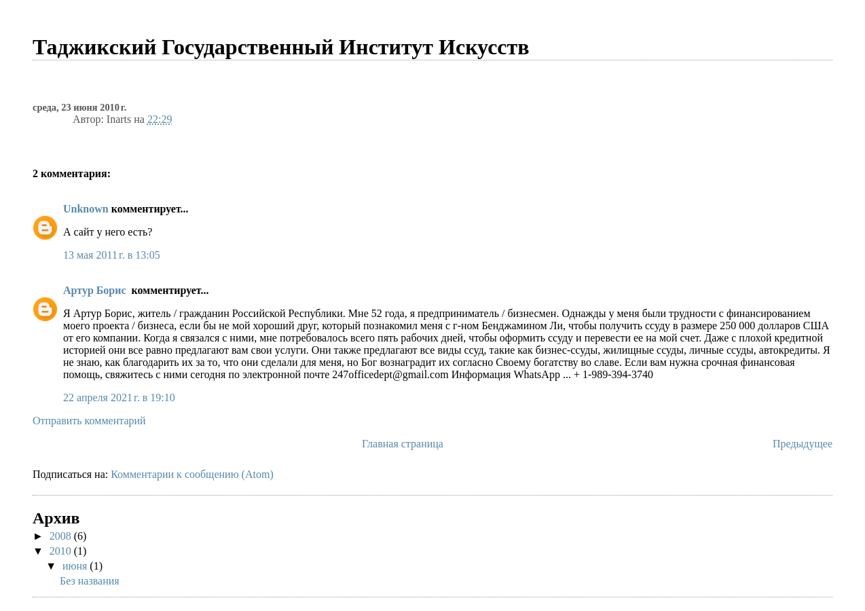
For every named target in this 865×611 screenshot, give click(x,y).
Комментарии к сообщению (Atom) (192, 474)
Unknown (86, 209)
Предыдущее (802, 443)
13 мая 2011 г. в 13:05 (111, 255)
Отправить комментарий (89, 420)
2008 (62, 536)
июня (76, 566)
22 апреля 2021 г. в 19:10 (119, 397)
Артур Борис (96, 290)
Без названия (89, 581)
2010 (62, 551)
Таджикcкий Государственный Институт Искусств (281, 47)
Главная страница (402, 443)
